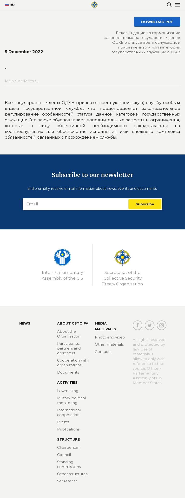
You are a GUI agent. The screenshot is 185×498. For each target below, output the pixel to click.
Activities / (27, 81)
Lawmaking (67, 390)
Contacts (103, 351)
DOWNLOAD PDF (157, 22)
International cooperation (69, 412)
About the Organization (68, 333)
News (24, 323)
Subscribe (145, 204)
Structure (68, 439)
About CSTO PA (72, 323)
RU (10, 5)
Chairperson (68, 447)
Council (64, 454)
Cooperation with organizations (73, 362)
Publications (68, 429)
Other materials (109, 344)
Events (63, 422)
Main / (11, 81)
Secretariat (67, 481)
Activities (67, 382)
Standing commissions (69, 464)
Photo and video (110, 337)
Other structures (72, 474)
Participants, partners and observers (69, 348)
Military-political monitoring (71, 400)
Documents (68, 372)
